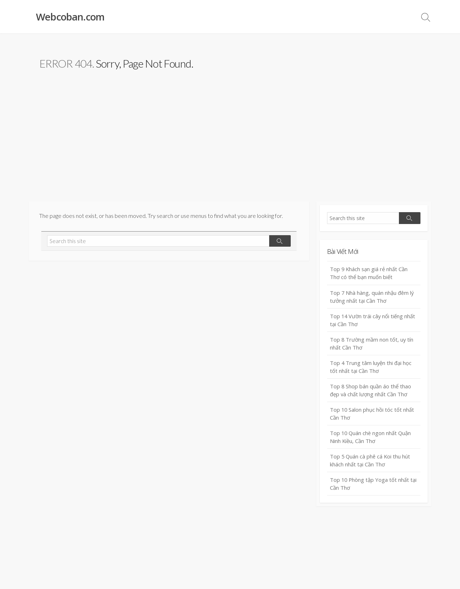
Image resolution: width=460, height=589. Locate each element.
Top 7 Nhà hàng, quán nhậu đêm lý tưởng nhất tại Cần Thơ (372, 297)
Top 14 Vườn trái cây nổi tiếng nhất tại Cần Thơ (373, 321)
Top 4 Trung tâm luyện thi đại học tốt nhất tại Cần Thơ (371, 368)
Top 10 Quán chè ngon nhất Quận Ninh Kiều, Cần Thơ (371, 440)
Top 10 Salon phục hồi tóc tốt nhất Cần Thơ (372, 416)
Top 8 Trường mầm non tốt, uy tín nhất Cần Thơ (372, 345)
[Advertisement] (230, 147)
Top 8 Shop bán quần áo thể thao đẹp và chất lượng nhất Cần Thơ (371, 392)
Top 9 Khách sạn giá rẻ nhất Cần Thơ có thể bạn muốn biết (369, 273)
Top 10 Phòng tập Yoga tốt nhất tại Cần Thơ (374, 487)
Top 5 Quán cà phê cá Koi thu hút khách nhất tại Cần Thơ (370, 463)
